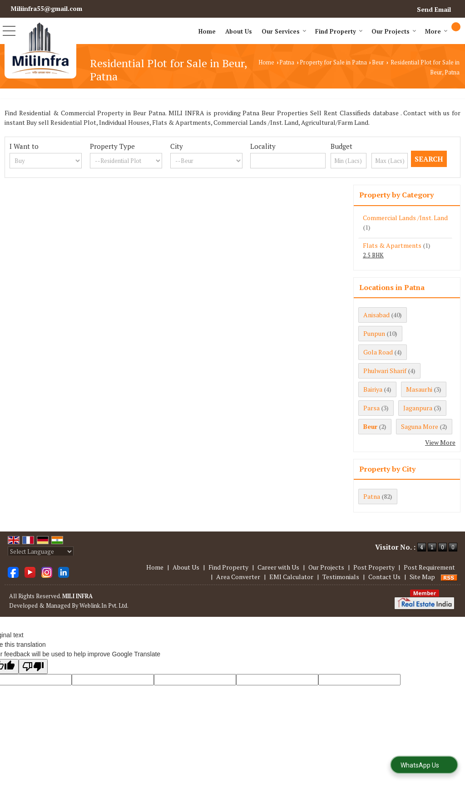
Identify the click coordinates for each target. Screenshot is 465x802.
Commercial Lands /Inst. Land (405, 217)
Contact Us (384, 576)
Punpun (374, 333)
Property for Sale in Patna (333, 62)
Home (207, 31)
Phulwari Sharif (384, 370)
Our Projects (393, 31)
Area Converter (238, 576)
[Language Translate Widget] (41, 551)
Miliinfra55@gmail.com (46, 8)
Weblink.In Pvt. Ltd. (104, 606)
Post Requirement (429, 567)
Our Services (284, 31)
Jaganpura (417, 407)
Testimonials (340, 576)
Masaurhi (419, 389)
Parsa (371, 407)
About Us (238, 31)
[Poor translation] (33, 666)
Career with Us (278, 567)
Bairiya (372, 389)
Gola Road (378, 352)
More (436, 31)
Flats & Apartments (392, 245)
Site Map (422, 576)
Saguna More (419, 426)
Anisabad (376, 314)
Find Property (339, 31)
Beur (378, 62)
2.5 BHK (373, 255)
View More (440, 442)
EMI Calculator (291, 576)
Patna (286, 62)
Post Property (374, 567)
